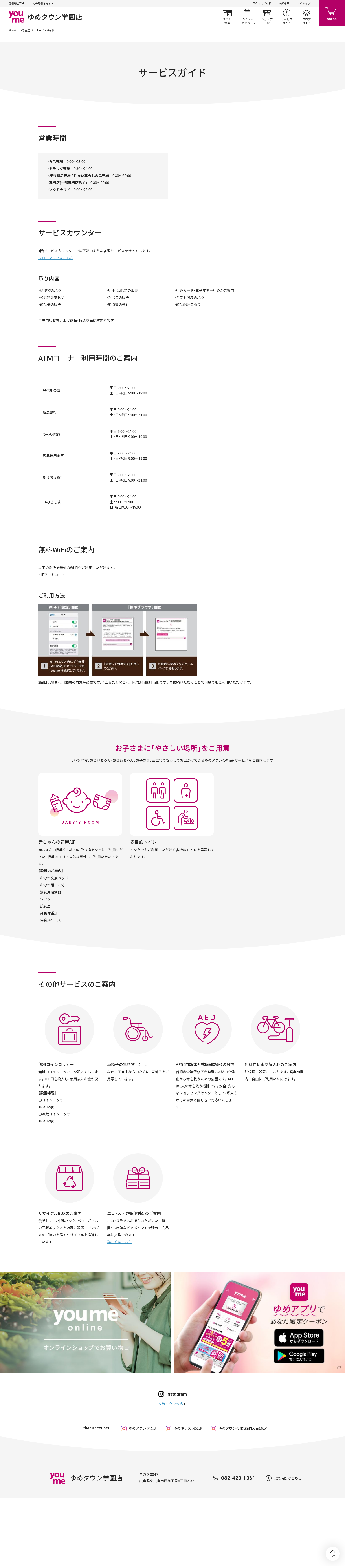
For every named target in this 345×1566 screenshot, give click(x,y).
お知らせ (284, 3)
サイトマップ (305, 3)
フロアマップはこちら (55, 258)
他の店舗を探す (42, 3)
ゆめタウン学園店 (19, 30)
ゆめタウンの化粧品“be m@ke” (242, 1428)
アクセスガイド (262, 3)
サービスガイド (287, 16)
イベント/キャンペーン (247, 16)
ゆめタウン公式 (170, 1404)
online (332, 13)
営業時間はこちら (287, 1478)
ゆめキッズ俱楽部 (188, 1428)
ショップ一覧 (267, 16)
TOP (333, 1554)
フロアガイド (306, 16)
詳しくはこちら (119, 1242)
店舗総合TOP (16, 3)
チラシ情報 (227, 16)
